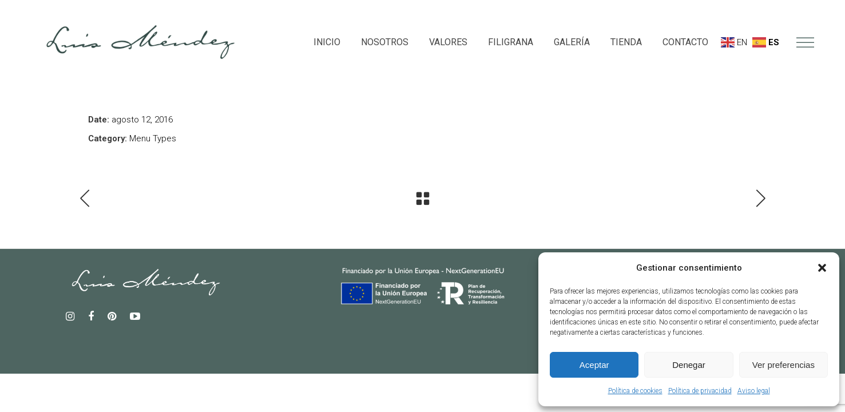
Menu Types (152, 138)
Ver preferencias (783, 365)
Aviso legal (753, 391)
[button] (822, 268)
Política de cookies (635, 391)
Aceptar (594, 365)
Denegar (688, 365)
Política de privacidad (700, 391)
